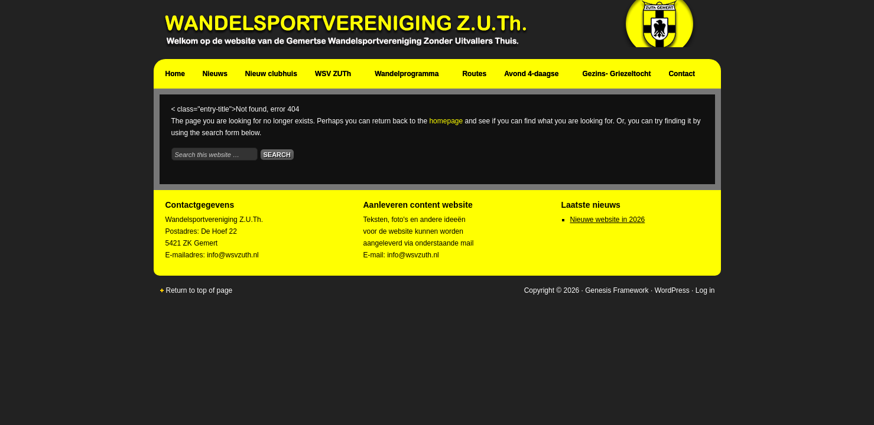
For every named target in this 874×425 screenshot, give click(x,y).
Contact (683, 75)
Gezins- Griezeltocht (616, 74)
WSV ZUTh (334, 75)
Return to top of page (199, 290)
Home (175, 74)
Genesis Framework (616, 290)
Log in (705, 290)
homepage (446, 121)
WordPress (672, 290)
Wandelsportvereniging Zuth (431, 29)
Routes (474, 74)
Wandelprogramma (408, 75)
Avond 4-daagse (532, 75)
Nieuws (215, 74)
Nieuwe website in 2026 (607, 219)
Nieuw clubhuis (271, 74)
